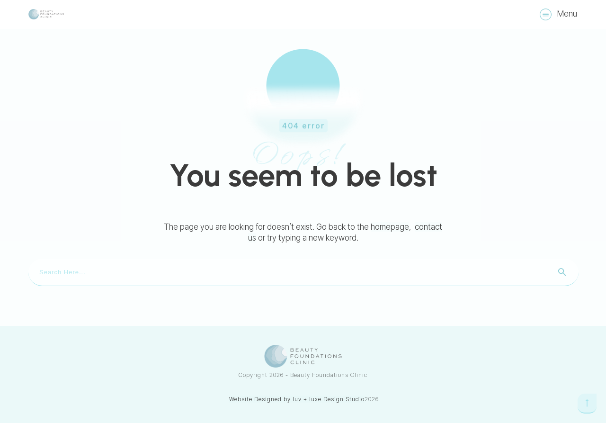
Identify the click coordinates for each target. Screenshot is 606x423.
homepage (390, 227)
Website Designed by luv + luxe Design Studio (297, 399)
